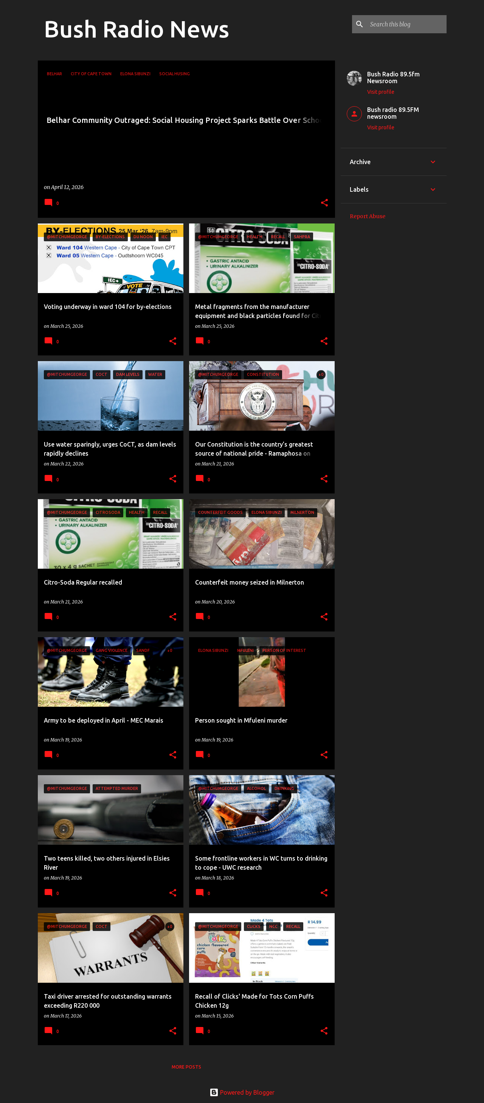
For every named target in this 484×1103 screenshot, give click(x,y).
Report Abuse (367, 216)
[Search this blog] (407, 24)
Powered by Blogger (242, 1092)
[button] (324, 203)
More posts (186, 1066)
